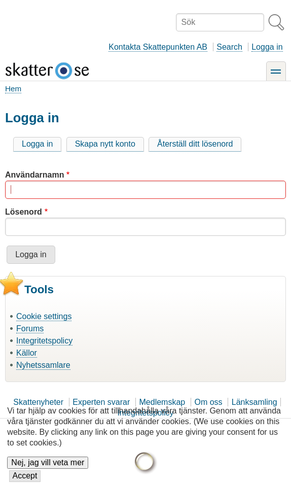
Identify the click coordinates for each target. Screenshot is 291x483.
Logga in (266, 47)
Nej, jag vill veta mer (47, 470)
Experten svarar (101, 402)
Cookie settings (43, 316)
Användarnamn (34, 174)
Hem (13, 88)
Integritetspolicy (44, 340)
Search (229, 47)
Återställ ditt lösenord (195, 144)
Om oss (208, 402)
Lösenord (23, 212)
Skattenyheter (38, 402)
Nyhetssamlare (43, 365)
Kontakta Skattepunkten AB (157, 47)
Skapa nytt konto (105, 144)
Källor (26, 353)
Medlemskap (162, 402)
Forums (30, 328)
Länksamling (254, 402)
